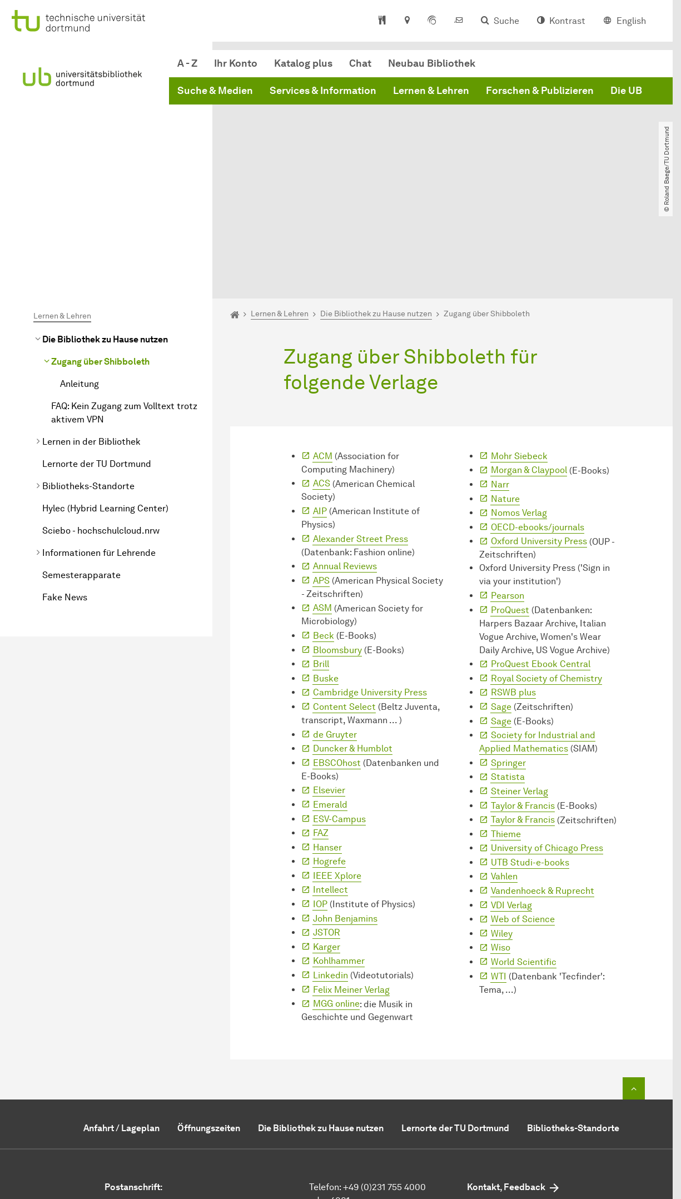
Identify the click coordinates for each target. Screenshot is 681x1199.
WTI (498, 869)
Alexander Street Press (360, 431)
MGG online (336, 896)
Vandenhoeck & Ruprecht (542, 783)
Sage (501, 599)
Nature (505, 391)
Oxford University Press (539, 434)
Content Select (344, 599)
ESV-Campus (339, 712)
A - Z (187, 63)
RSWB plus (513, 585)
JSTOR (326, 825)
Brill (321, 556)
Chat (360, 63)
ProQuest (510, 502)
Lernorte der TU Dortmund (96, 356)
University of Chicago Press (547, 741)
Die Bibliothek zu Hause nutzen (105, 232)
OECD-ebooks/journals (537, 420)
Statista (508, 670)
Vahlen (504, 769)
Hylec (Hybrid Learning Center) (105, 401)
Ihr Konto (235, 63)
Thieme (506, 727)
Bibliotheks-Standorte (88, 379)
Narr (500, 377)
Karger (326, 839)
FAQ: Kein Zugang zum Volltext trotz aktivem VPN (124, 305)
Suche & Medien (215, 90)
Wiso (500, 840)
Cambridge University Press (370, 585)
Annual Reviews (345, 459)
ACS (321, 376)
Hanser (327, 740)
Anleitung (79, 276)
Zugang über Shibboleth (100, 254)
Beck (323, 528)
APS (321, 473)
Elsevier (329, 683)
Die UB (626, 90)
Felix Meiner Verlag (351, 882)
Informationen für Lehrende (99, 445)
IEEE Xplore (337, 768)
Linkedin (330, 868)
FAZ (321, 725)
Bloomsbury (337, 543)
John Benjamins (345, 811)
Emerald (330, 697)
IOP (320, 797)
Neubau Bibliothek (431, 63)
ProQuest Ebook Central (540, 556)
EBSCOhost (337, 655)
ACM (322, 349)
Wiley (502, 826)
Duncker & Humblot (352, 641)
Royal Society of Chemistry (546, 571)
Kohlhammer (339, 854)
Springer (508, 655)
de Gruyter (335, 627)
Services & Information (323, 90)
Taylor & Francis (523, 698)
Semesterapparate (81, 467)
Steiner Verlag (519, 684)
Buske (326, 571)
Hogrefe (329, 754)
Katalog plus (303, 63)
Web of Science (523, 812)
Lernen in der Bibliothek (91, 334)
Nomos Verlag (519, 405)
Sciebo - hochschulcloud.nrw (101, 423)
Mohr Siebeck (519, 349)
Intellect (330, 783)
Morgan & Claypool (529, 363)
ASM (322, 501)
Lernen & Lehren (431, 90)
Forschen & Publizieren (540, 90)
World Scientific (523, 854)
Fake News (64, 490)
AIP (320, 404)
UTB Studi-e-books (530, 755)
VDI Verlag (511, 798)
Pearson (507, 488)
